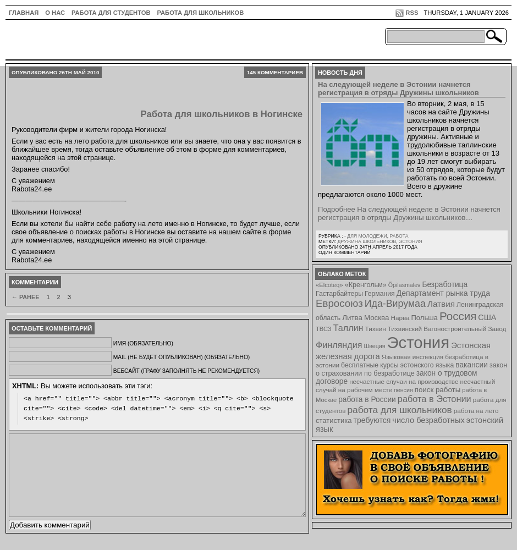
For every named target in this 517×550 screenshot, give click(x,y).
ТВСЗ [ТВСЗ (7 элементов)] (324, 329)
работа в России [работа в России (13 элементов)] (367, 399)
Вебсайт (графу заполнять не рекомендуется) (186, 371)
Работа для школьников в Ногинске (221, 114)
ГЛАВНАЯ (23, 12)
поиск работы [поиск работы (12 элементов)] (438, 390)
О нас (55, 12)
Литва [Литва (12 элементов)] (352, 318)
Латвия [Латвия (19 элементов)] (441, 304)
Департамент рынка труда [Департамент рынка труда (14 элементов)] (443, 293)
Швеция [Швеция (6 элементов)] (374, 346)
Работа (398, 236)
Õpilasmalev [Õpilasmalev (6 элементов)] (404, 285)
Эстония (410, 241)
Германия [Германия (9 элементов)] (380, 294)
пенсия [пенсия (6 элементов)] (403, 390)
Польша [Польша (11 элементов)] (424, 318)
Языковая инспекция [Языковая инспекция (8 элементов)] (412, 356)
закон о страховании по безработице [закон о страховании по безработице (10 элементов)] (411, 369)
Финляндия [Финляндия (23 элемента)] (339, 345)
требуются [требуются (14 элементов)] (372, 420)
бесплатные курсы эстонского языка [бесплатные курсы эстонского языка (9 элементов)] (397, 365)
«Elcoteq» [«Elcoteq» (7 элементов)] (329, 285)
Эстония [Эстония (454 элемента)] (418, 342)
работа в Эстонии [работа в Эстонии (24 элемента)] (434, 399)
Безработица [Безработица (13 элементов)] (445, 284)
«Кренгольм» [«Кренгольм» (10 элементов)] (366, 285)
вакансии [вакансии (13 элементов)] (471, 365)
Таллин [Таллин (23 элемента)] (348, 328)
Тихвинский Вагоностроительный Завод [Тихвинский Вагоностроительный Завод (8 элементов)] (447, 328)
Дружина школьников (366, 241)
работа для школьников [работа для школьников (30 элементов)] (400, 409)
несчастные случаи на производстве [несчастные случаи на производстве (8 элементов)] (403, 381)
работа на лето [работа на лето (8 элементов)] (476, 410)
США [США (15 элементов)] (487, 317)
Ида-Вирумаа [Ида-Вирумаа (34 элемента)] (395, 303)
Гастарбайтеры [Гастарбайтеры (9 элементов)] (339, 294)
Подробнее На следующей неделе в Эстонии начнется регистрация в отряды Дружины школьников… (409, 213)
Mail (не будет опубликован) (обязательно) (181, 357)
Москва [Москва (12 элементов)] (376, 318)
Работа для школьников (200, 12)
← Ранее (25, 297)
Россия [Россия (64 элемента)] (457, 316)
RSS (411, 12)
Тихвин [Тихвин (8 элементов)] (375, 328)
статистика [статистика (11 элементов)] (333, 420)
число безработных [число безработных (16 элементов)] (428, 420)
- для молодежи (365, 236)
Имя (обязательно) (143, 343)
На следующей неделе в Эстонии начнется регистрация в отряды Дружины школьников (398, 88)
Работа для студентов (111, 12)
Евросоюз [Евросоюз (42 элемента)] (339, 303)
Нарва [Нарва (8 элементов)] (400, 317)
